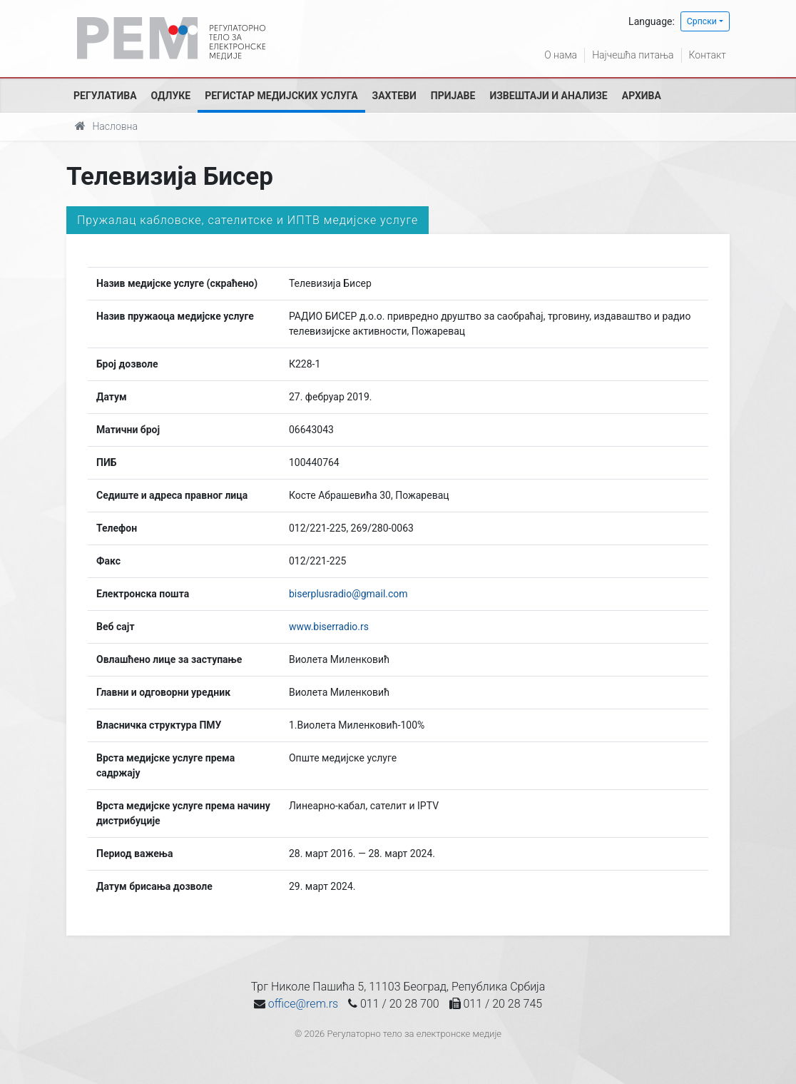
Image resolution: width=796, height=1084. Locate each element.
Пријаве (453, 95)
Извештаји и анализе (548, 95)
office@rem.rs (303, 1003)
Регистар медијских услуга (281, 95)
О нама (560, 55)
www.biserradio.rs (329, 626)
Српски (702, 21)
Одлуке (171, 95)
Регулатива (105, 95)
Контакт (707, 55)
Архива (641, 95)
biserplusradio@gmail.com (348, 593)
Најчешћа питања (632, 55)
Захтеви (394, 95)
